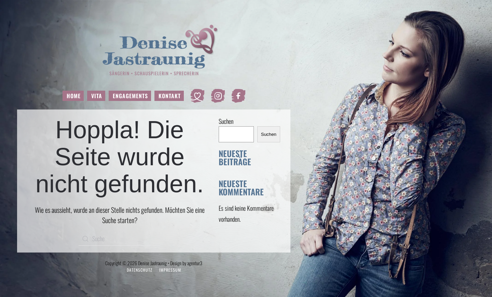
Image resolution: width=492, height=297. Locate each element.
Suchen (226, 121)
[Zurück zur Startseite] (154, 49)
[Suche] (120, 239)
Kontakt (170, 96)
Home (74, 96)
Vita (96, 96)
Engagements (130, 96)
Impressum (170, 270)
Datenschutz (139, 270)
